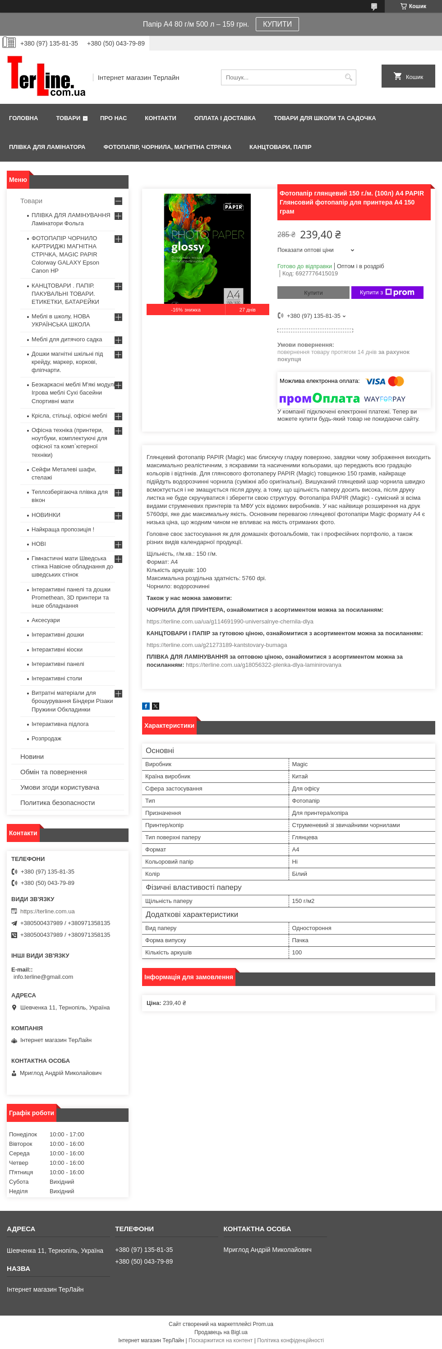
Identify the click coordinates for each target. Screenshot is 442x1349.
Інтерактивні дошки (58, 634)
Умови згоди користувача (59, 787)
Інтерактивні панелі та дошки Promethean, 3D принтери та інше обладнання (71, 597)
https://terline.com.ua (47, 911)
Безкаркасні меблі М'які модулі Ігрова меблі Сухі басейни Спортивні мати (73, 392)
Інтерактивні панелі (58, 664)
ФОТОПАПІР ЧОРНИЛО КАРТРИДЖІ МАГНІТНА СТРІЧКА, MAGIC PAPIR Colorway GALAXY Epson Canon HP (65, 254)
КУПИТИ (277, 24)
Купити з (387, 292)
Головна (23, 118)
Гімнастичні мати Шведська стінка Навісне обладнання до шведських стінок (72, 566)
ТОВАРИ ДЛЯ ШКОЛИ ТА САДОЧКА (325, 118)
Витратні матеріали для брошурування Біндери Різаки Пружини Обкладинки (72, 700)
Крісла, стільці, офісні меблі (69, 415)
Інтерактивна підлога (60, 724)
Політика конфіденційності (290, 1340)
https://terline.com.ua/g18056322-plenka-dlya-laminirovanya (263, 664)
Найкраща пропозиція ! (63, 529)
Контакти (160, 118)
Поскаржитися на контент (221, 1340)
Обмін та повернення (53, 772)
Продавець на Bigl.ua (221, 1332)
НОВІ (39, 543)
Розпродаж (46, 738)
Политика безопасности (57, 802)
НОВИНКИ (46, 515)
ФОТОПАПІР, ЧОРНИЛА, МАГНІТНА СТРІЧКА (167, 147)
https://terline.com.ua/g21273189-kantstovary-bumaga (217, 645)
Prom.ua (263, 1324)
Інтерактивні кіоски (57, 649)
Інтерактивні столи (57, 678)
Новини (32, 756)
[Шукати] (348, 77)
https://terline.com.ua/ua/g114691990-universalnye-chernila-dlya (230, 621)
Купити (313, 292)
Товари (68, 118)
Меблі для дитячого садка (67, 339)
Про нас (113, 118)
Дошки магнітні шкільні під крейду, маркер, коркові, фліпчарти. (67, 361)
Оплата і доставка (225, 118)
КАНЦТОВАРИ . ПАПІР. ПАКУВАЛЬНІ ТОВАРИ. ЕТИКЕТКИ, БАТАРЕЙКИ (65, 293)
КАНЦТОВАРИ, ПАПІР (280, 147)
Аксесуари (46, 620)
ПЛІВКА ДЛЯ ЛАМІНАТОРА (47, 147)
